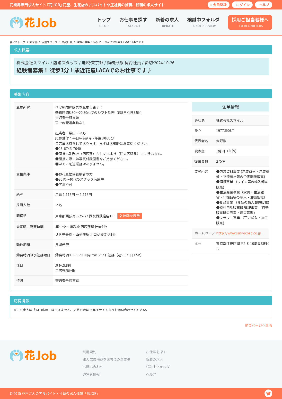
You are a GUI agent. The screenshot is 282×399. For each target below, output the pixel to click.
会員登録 (219, 4)
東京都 (33, 42)
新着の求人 (154, 359)
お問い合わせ (93, 366)
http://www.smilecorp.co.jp (238, 233)
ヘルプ (264, 4)
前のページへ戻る (258, 325)
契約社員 (67, 42)
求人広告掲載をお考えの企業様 (106, 359)
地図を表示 (131, 215)
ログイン (243, 4)
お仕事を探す (156, 351)
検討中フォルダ (158, 366)
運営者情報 (91, 374)
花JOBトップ (17, 42)
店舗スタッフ (50, 42)
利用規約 (89, 351)
